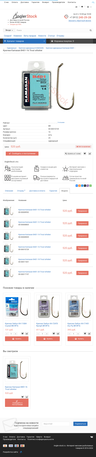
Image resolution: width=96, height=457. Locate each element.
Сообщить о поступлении (22, 153)
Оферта (39, 437)
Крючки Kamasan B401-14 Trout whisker (34, 235)
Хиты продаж (30, 36)
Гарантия (35, 2)
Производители (58, 2)
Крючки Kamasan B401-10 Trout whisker (34, 210)
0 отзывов (61, 122)
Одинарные (11, 48)
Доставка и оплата (37, 191)
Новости (42, 36)
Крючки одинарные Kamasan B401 (60, 48)
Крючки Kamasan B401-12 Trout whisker (34, 222)
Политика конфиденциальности (40, 439)
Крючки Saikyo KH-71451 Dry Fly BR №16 (78, 324)
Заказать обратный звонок (79, 21)
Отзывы (60, 36)
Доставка (25, 2)
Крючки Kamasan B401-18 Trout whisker (34, 259)
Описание (9, 191)
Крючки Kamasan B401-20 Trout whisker (34, 272)
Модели (64, 191)
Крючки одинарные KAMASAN (31, 48)
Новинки (18, 36)
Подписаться (80, 424)
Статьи (51, 36)
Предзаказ (82, 211)
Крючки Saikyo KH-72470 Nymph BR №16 (47, 324)
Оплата (15, 2)
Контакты (72, 2)
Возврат (45, 2)
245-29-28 (80, 17)
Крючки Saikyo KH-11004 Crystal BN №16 (15, 324)
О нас (6, 2)
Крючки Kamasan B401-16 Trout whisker (34, 247)
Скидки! (8, 36)
